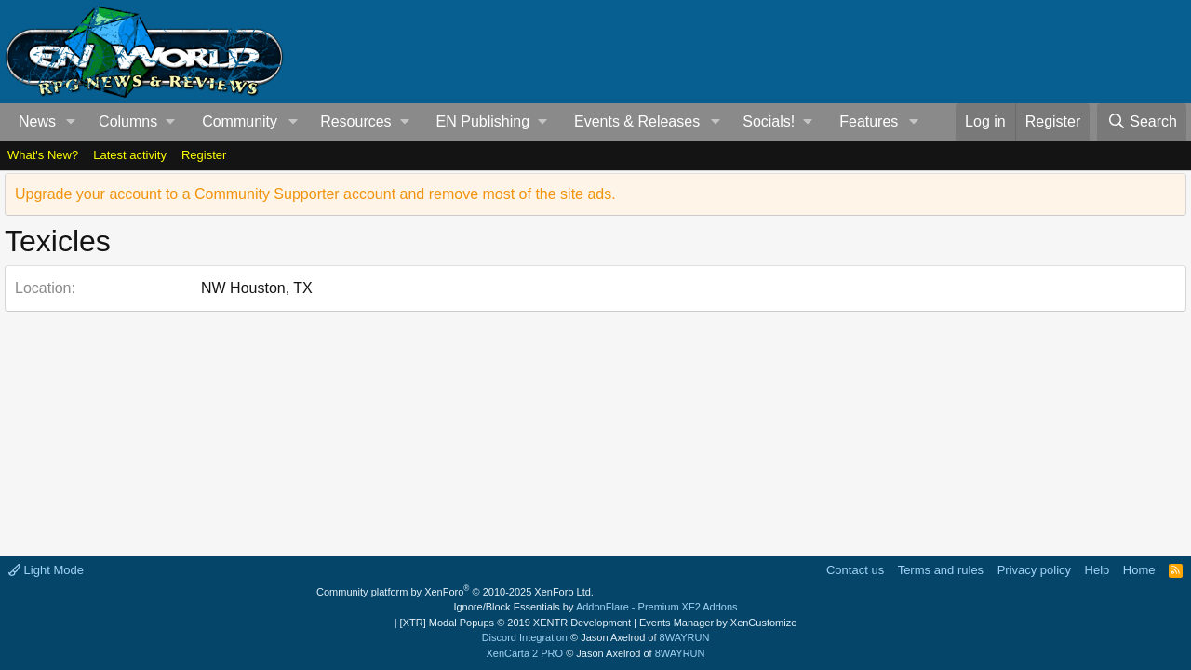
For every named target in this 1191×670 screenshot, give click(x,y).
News (37, 121)
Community (239, 121)
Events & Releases (637, 121)
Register (203, 155)
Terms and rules (941, 570)
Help (1097, 570)
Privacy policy (1034, 570)
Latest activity (130, 155)
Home (1139, 570)
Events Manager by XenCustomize (717, 622)
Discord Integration (525, 637)
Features (868, 121)
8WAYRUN (685, 637)
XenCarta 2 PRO (525, 653)
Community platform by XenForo (455, 591)
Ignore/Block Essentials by (595, 606)
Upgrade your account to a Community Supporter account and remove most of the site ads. (315, 194)
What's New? (42, 155)
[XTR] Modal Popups (515, 622)
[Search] (1141, 122)
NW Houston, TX (257, 288)
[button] (71, 122)
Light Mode (46, 570)
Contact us (855, 570)
